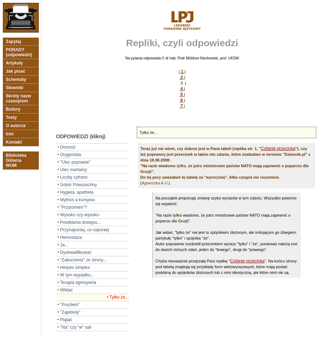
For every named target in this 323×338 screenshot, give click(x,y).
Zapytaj (13, 41)
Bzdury (13, 109)
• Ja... (62, 244)
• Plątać (64, 319)
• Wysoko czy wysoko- (78, 214)
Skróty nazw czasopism (18, 98)
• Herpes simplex (73, 267)
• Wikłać (65, 290)
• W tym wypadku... (75, 274)
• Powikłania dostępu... (79, 222)
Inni (10, 133)
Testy (11, 117)
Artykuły (14, 63)
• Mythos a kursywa (76, 199)
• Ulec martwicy (72, 169)
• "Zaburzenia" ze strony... (82, 259)
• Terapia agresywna (76, 282)
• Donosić (66, 147)
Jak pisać (16, 71)
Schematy (16, 79)
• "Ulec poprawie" (73, 162)
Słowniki (14, 87)
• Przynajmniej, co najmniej (83, 229)
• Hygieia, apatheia (75, 192)
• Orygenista (69, 154)
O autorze (16, 125)
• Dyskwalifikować (74, 252)
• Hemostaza (69, 237)
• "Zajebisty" (68, 312)
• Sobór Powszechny (77, 184)
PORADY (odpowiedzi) (19, 52)
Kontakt (14, 142)
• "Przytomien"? (72, 207)
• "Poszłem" (68, 304)
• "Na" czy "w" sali (74, 327)
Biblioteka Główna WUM (16, 160)
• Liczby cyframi (72, 177)
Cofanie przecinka (278, 148)
